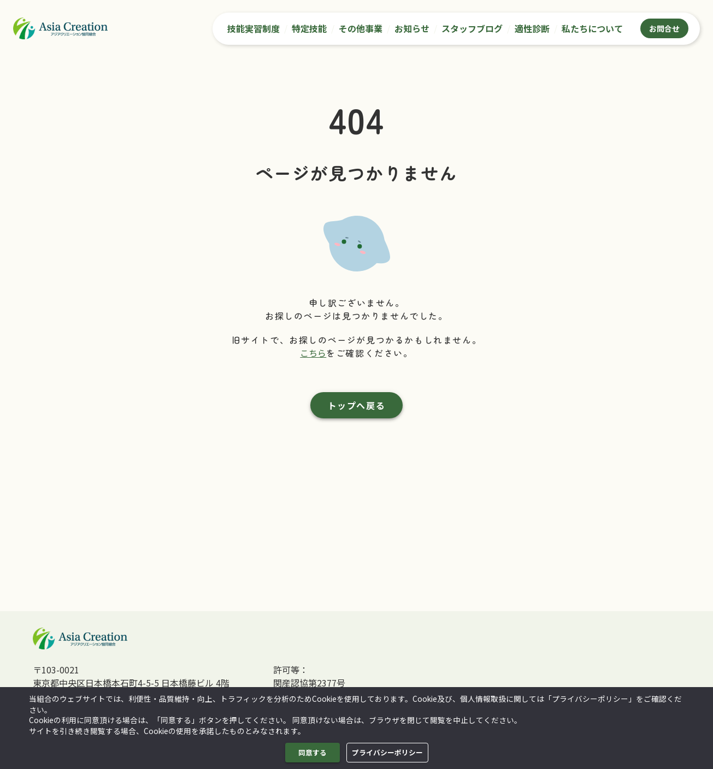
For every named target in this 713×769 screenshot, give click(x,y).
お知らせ (411, 28)
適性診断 (532, 28)
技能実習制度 (253, 28)
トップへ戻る (356, 405)
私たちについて (592, 28)
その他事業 (360, 28)
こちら (313, 352)
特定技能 (309, 28)
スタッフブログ (472, 28)
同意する (312, 752)
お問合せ (664, 28)
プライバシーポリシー (387, 752)
